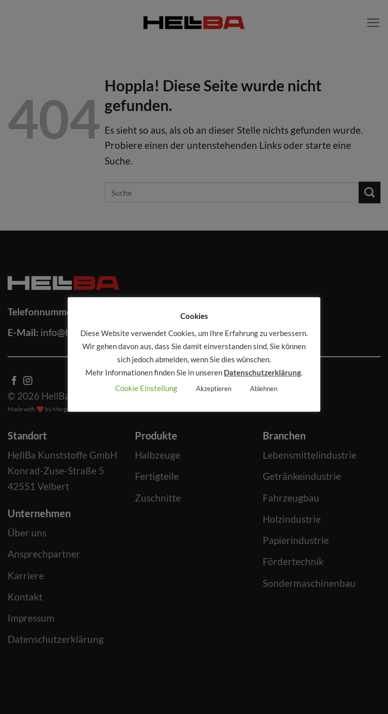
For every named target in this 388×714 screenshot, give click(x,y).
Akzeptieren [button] (213, 389)
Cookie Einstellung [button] (146, 388)
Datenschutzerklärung (262, 372)
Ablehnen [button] (263, 389)
